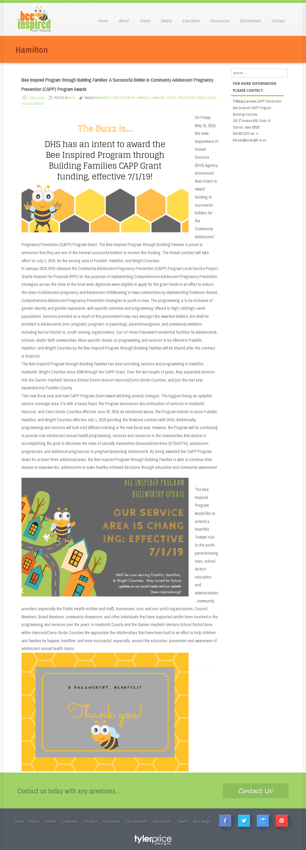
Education (127, 98)
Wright (39, 104)
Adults (166, 21)
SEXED (200, 98)
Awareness (103, 98)
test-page (202, 821)
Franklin (143, 98)
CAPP (116, 98)
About (124, 21)
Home (103, 21)
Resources (220, 21)
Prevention (186, 98)
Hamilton (158, 98)
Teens (145, 21)
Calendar (69, 821)
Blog (71, 98)
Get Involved (250, 21)
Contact (278, 21)
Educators (191, 21)
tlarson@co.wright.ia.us (249, 140)
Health (171, 98)
